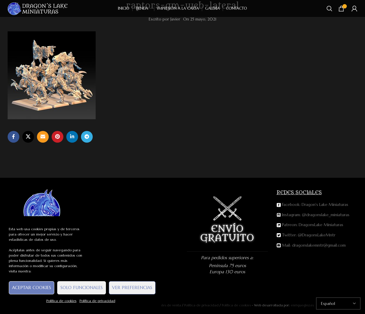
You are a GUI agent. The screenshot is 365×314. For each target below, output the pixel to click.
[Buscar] (329, 8)
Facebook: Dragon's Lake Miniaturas (312, 204)
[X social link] (28, 137)
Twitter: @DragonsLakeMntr (306, 235)
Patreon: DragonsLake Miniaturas (310, 224)
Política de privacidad (97, 300)
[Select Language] (338, 303)
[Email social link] (43, 137)
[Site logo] (38, 8)
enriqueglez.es (302, 305)
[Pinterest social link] (57, 137)
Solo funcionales (81, 287)
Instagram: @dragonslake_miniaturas (313, 214)
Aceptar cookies (31, 287)
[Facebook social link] (13, 137)
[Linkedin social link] (72, 137)
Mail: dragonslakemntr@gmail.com (311, 245)
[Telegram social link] (87, 137)
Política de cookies (61, 300)
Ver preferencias (132, 287)
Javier (175, 19)
